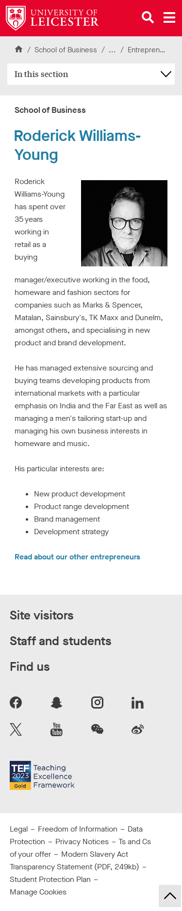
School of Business (65, 50)
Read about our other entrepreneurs (77, 557)
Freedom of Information (77, 829)
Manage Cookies (38, 892)
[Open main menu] (169, 17)
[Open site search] (148, 17)
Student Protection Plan (50, 879)
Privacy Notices (82, 841)
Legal (19, 829)
